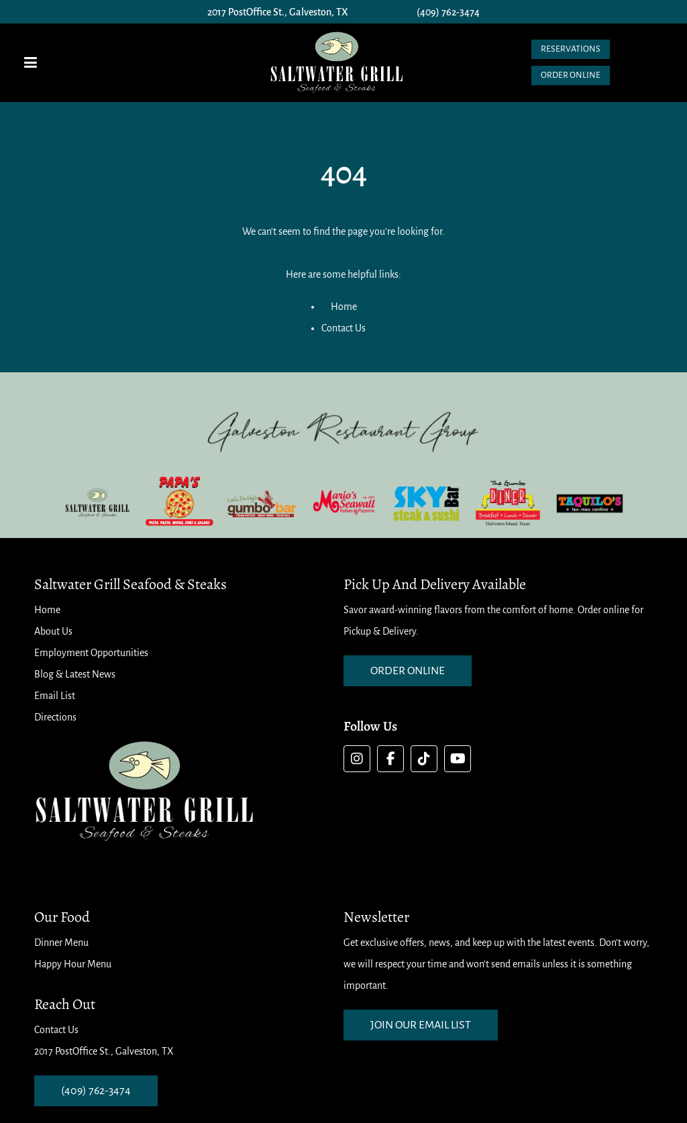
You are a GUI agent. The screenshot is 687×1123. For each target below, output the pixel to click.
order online (407, 671)
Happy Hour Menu (72, 964)
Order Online (570, 75)
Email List (54, 695)
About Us (53, 631)
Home (344, 306)
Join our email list (420, 1025)
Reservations (570, 49)
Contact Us (343, 328)
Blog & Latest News (74, 674)
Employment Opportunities (91, 652)
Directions (55, 717)
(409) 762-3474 (448, 12)
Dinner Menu (61, 942)
